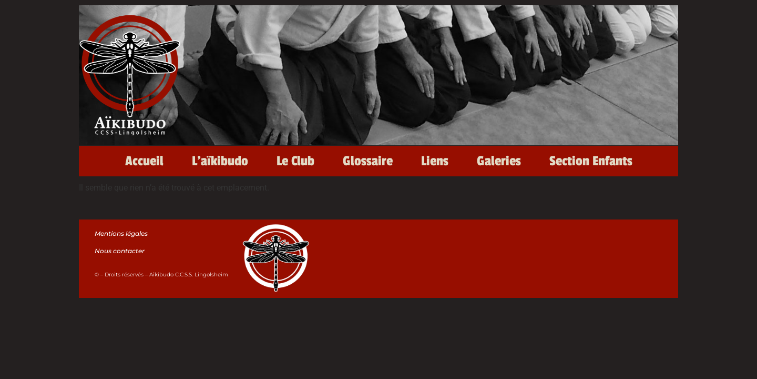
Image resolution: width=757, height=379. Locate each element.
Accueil (144, 161)
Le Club (295, 161)
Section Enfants (590, 161)
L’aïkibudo (220, 161)
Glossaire (368, 161)
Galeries (499, 161)
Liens (434, 161)
